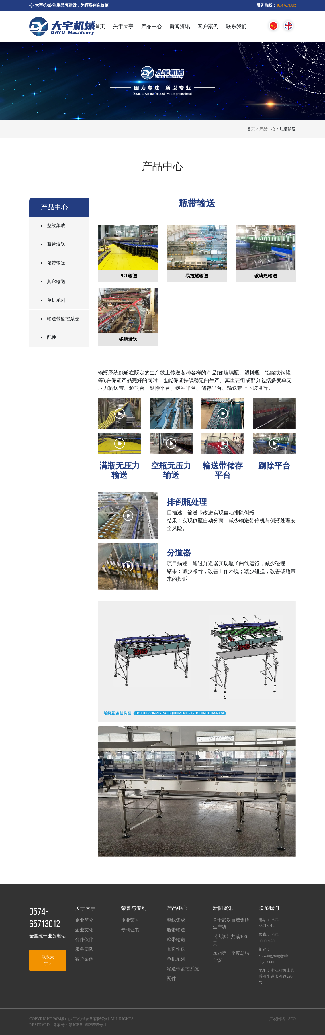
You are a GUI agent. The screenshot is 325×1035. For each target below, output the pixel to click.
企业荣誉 (130, 920)
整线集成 (56, 225)
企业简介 (84, 920)
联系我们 (236, 26)
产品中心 (151, 26)
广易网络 (277, 1019)
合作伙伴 (84, 939)
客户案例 (208, 26)
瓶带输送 (56, 244)
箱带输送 (56, 262)
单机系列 (56, 300)
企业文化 (84, 929)
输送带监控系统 (63, 318)
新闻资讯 (179, 26)
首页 (100, 26)
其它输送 (56, 281)
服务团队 (84, 949)
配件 (51, 337)
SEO (292, 1019)
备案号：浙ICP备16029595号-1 (79, 1025)
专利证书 (130, 929)
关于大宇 (123, 26)
